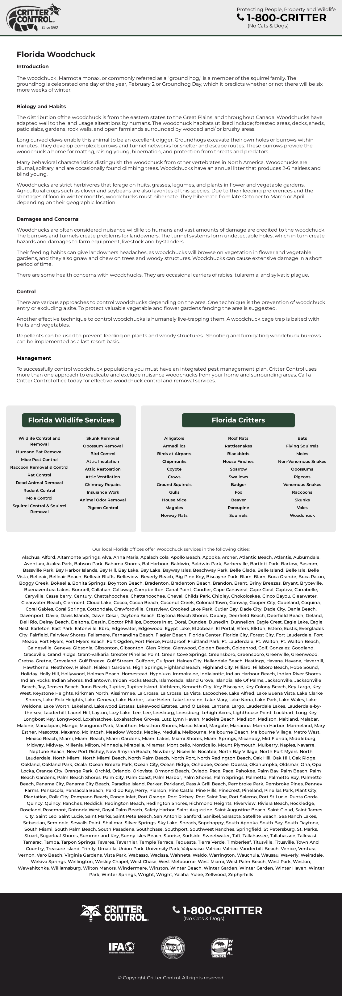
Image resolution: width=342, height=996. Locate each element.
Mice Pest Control (39, 459)
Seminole (58, 822)
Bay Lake (128, 570)
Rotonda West (84, 810)
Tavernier (126, 842)
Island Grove (199, 680)
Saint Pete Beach (132, 816)
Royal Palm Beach (122, 810)
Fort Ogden (120, 641)
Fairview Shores (68, 635)
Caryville (34, 596)
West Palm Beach (246, 861)
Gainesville (39, 648)
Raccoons (302, 492)
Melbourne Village (271, 732)
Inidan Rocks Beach (135, 680)
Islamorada (171, 680)
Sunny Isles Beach (141, 835)
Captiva (284, 589)
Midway (35, 745)
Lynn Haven (186, 719)
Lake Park (266, 699)
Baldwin (180, 563)
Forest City (262, 635)
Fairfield (39, 635)
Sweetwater (216, 835)
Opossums (302, 469)
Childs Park (197, 596)
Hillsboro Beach (270, 667)
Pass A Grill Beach (206, 784)
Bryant (290, 583)
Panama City (50, 784)
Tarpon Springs (78, 842)
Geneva (62, 648)
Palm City (113, 777)
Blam (246, 576)
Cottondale (99, 609)
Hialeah (83, 667)
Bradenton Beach (191, 583)
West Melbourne (177, 861)
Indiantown (98, 680)
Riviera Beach (273, 803)
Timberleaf (239, 842)
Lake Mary (216, 699)
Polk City (59, 797)
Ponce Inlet (123, 797)
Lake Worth (56, 706)
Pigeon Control (102, 507)
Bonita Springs (89, 583)
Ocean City (146, 764)
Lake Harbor (129, 699)
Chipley (220, 596)
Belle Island (270, 570)
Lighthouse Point (252, 712)
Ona (305, 764)
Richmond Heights (210, 803)
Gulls (174, 492)
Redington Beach (124, 803)
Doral (180, 622)
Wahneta (180, 855)
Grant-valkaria (93, 654)
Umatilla (107, 848)
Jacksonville (278, 680)
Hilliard (243, 667)
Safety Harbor (159, 810)
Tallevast (307, 835)
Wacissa (159, 855)
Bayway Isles (177, 570)
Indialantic (212, 674)
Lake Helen (157, 699)
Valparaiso (192, 848)
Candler (202, 589)
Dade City (250, 609)
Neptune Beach (47, 751)
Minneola (111, 745)
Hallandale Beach (223, 661)
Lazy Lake (120, 712)
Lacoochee (215, 693)
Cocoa (120, 602)
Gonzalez (279, 648)
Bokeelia (60, 583)
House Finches (238, 461)
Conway (238, 602)
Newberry (163, 751)
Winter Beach (186, 868)
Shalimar (113, 822)
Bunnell (80, 589)
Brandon (222, 583)
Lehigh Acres (216, 712)
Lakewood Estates (114, 706)
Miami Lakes (155, 738)
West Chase (143, 861)
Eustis (290, 628)
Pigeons (302, 477)
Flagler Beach (171, 635)
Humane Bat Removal (39, 452)
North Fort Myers (279, 751)
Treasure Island (63, 848)
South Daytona (301, 822)
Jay (41, 686)
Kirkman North (91, 693)
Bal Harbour (155, 563)
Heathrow (62, 667)
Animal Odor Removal (103, 500)
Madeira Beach (218, 719)
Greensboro (222, 654)
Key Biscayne (228, 686)
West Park (279, 861)
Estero (275, 628)
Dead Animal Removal (39, 482)
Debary (218, 615)
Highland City (217, 667)
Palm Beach (294, 771)
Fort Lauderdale (293, 635)
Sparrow (238, 469)
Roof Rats (238, 438)
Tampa (51, 842)
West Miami (211, 861)
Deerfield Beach (246, 615)
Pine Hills (206, 790)
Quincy (35, 803)
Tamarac (32, 842)
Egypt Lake (177, 628)
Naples (287, 745)
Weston (301, 861)
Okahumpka (263, 764)
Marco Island (193, 725)
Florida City (235, 635)
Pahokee (245, 771)
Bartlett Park (264, 563)
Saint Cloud (280, 810)
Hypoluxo (160, 674)
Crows (174, 477)
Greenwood (304, 654)
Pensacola (52, 790)
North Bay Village (238, 751)
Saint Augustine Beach (240, 810)
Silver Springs (140, 822)
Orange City (49, 771)
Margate (218, 725)
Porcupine (238, 507)
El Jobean (203, 628)
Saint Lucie (71, 816)
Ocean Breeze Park (110, 764)
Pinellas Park (278, 790)
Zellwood (215, 874)
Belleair (38, 576)
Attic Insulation (102, 461)
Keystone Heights (53, 693)
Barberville (235, 563)
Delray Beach (54, 622)
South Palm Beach (75, 829)
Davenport (31, 615)
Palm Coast (138, 777)
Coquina (310, 602)
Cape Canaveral (230, 589)
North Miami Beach (104, 758)
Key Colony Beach (265, 686)
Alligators (174, 438)
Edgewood (150, 628)
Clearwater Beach (41, 602)
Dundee (197, 622)
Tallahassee (255, 835)
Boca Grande (282, 576)
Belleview (128, 576)
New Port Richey (85, 751)
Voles (302, 507)
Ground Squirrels (174, 484)
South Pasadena (116, 829)
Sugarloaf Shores (59, 835)
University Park (162, 848)
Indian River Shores (299, 674)
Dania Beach (301, 609)
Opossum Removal (103, 446)
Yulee (197, 874)
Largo (237, 706)
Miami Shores (187, 738)
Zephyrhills (240, 874)
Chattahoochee (111, 596)
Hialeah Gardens (112, 667)
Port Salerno (243, 797)
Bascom (308, 563)
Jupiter (117, 686)
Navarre (306, 745)
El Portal (225, 628)
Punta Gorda (304, 797)
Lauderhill (55, 712)
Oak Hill (261, 758)
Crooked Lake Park (191, 609)
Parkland (174, 784)
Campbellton (149, 589)
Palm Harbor (167, 777)
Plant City (305, 790)
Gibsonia (82, 648)
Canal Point (178, 589)
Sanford (192, 816)
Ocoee (221, 764)
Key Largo (299, 686)
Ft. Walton (267, 641)
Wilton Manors (99, 868)
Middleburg (302, 738)
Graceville (34, 654)
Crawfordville (129, 609)
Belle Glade (242, 570)
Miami (66, 738)
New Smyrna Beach (128, 751)
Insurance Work (103, 492)
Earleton (40, 628)
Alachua (31, 557)
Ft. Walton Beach (300, 641)
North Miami (67, 758)
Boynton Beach (125, 583)
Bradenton (157, 583)
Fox (238, 492)
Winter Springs (119, 874)
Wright (146, 874)
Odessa (239, 764)
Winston (158, 868)
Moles (302, 453)
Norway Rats (174, 515)
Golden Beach (214, 648)
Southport (176, 829)
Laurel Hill (79, 712)
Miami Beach (89, 738)
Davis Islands (74, 615)
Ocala (80, 764)
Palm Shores (197, 777)
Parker (154, 784)
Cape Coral (261, 589)
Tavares (106, 842)
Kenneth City (196, 686)
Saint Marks (98, 816)
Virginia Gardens (83, 855)
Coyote (174, 469)
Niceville (186, 751)
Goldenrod (244, 648)
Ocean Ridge (174, 764)
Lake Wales (291, 699)
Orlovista (142, 771)
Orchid (102, 771)
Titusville (263, 842)
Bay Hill (107, 570)
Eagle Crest (269, 622)
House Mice (174, 500)
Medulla (171, 732)
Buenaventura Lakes (46, 589)
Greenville (277, 654)
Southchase (149, 829)
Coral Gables (39, 609)
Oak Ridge (303, 758)
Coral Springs (70, 609)
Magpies (174, 507)
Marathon (126, 725)
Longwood (69, 719)
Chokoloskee (245, 596)
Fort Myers (51, 641)
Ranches (72, 803)
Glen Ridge (158, 648)
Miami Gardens (123, 738)
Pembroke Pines (284, 784)
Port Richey (181, 797)
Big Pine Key (189, 576)
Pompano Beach (89, 797)
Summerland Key (99, 835)
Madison (246, 719)
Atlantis (282, 557)
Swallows (238, 477)
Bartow (289, 563)
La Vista (192, 693)
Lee (137, 712)
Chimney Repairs (103, 484)
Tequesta (186, 842)
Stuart (31, 835)
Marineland (299, 725)
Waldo (200, 855)
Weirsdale (312, 855)
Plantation (35, 797)
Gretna (26, 661)
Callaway (122, 589)
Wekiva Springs (48, 861)
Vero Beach (49, 855)
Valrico (213, 848)
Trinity (89, 848)
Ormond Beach (172, 771)
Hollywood (73, 674)
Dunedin (218, 622)
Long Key (306, 712)
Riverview (245, 803)
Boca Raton (311, 576)
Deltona (80, 622)
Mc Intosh (93, 732)
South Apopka (242, 822)
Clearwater (304, 596)
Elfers (242, 628)
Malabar (309, 719)
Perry (141, 790)
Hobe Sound (304, 667)
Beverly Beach (157, 576)
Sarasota (231, 816)
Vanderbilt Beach (259, 848)
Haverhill (313, 661)
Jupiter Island (142, 686)
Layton (99, 712)
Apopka (211, 557)
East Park (62, 628)
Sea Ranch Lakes (297, 816)
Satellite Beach (260, 816)
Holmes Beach (103, 674)
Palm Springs (229, 777)
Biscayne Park (222, 576)
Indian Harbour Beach (250, 674)
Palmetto (256, 777)
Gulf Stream (120, 661)
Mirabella (134, 745)
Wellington (80, 861)
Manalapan (47, 725)
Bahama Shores (122, 563)
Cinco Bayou (276, 596)
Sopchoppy (211, 822)
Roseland (30, 810)
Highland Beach (182, 667)
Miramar (155, 745)
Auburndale (306, 557)
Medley (152, 732)
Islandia (223, 680)
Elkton (258, 628)
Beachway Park (210, 570)
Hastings (254, 661)
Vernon (26, 855)
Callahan (101, 589)
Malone (25, 725)
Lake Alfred (241, 693)
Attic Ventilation (103, 477)
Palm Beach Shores (79, 777)
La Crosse (147, 693)
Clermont (74, 602)
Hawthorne (35, 667)
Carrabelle (305, 589)
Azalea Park (59, 563)
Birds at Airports (174, 453)
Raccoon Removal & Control (39, 467)
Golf (262, 648)
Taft (236, 835)
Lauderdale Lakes (265, 706)
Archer (229, 557)
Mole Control (39, 498)
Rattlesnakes (238, 446)
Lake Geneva (99, 699)
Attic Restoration (103, 469)
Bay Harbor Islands (76, 570)
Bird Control (102, 453)
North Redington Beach (224, 758)
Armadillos (174, 446)
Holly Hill (49, 674)
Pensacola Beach (84, 790)
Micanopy (249, 738)
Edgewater (123, 628)
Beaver (238, 500)
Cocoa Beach (143, 602)
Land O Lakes (194, 706)
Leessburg (187, 712)
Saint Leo (46, 816)
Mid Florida (274, 738)
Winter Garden (220, 868)
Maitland (288, 719)
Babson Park (88, 563)
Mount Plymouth (237, 745)
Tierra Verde (211, 842)
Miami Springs (220, 738)
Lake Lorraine (187, 699)
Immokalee (185, 674)
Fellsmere (99, 635)
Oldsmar (288, 764)
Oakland (30, 764)
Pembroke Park (245, 784)
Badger (238, 484)
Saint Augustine (194, 810)
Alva (106, 557)
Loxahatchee (97, 719)
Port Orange (151, 797)
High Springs (147, 667)
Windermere (132, 868)
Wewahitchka (33, 868)
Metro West (306, 732)
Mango (69, 725)
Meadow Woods (124, 732)
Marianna (240, 725)
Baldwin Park (206, 563)
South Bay (271, 822)
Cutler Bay (226, 609)
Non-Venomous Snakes (302, 461)
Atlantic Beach (255, 557)
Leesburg (163, 712)
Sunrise (172, 835)
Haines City (189, 661)
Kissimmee (123, 693)
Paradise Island (128, 784)
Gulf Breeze (92, 661)
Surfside (191, 835)
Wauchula (248, 855)
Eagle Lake (296, 622)
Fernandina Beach (132, 635)
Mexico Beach (41, 738)
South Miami (38, 829)
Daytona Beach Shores (182, 615)
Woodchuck (302, 515)
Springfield (248, 829)
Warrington (222, 855)
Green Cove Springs (184, 654)
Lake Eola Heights (63, 699)
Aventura (34, 563)
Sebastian (34, 822)
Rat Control (39, 475)
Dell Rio (28, 622)
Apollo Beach (185, 557)
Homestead (135, 674)
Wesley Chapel (111, 861)
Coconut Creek (177, 602)
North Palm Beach (148, 758)
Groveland (65, 661)
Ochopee (201, 764)
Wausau (269, 855)
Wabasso (138, 855)
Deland (314, 615)
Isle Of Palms (249, 680)
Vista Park (115, 855)
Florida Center (205, 635)
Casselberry (59, 596)
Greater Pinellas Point (135, 654)
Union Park (131, 848)
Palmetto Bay (284, 777)
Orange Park (79, 771)
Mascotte (48, 732)
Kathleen (170, 686)
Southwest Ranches (212, 829)
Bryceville (311, 583)
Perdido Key (119, 790)
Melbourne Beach (228, 732)
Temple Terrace (156, 842)
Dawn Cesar (104, 615)
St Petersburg (279, 829)
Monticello (178, 745)
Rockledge (302, 803)
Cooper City (262, 602)
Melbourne (194, 732)
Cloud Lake (99, 602)
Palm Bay (267, 771)
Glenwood (184, 648)
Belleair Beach (65, 576)
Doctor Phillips (124, 622)
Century (83, 596)
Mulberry (268, 745)
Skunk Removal (102, 438)
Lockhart (284, 712)
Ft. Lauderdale (237, 641)
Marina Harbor (269, 725)
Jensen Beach (63, 686)
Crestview (157, 609)
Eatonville (86, 628)
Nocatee (207, 751)
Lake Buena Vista (275, 693)
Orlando (121, 771)
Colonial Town (211, 602)
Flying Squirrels (302, 446)
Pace (215, 771)
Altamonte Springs (78, 557)
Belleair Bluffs (99, 576)
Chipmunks (174, 461)
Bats (302, 438)
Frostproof (174, 641)
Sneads (188, 822)
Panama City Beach (87, 784)
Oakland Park (57, 764)
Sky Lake (167, 822)
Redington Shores (166, 803)
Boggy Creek (33, 583)
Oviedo (199, 771)
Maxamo (70, 732)
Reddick (93, 803)
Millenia (74, 745)
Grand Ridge (62, 654)
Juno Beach (94, 686)
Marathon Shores (158, 725)
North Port (183, 758)
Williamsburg (66, 868)
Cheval (174, 596)
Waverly (289, 855)
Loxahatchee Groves (136, 719)
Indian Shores (67, 680)
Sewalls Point (86, 822)
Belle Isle (296, 570)
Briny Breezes (265, 583)
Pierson (157, 790)
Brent (240, 583)
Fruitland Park (203, 641)
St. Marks (307, 829)
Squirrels (238, 515)
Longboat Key (39, 719)
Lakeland (82, 706)
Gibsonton (106, 648)
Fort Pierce (147, 641)
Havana (274, 661)
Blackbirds (238, 453)
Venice (288, 848)
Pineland (252, 790)
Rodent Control (39, 490)
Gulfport (145, 661)
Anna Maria (125, 557)
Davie (52, 615)
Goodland (303, 648)
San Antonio (167, 816)
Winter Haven (291, 868)
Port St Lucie (273, 797)
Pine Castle (181, 790)
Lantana (220, 706)
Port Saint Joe (211, 797)
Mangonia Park (96, 725)
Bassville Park (38, 570)
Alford (48, 557)
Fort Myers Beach (85, 641)
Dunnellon (242, 622)
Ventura (306, 848)
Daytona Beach (137, 615)
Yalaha (181, 874)
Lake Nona (241, 699)
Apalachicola (154, 557)
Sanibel (211, 816)
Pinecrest (229, 790)
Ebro (104, 628)
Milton (92, 745)
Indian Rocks (35, 680)
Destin (98, 622)
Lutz (166, 719)
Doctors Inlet (157, 622)
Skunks (302, 500)
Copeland (288, 602)
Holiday (29, 674)
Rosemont (54, 810)
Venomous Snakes (302, 484)
